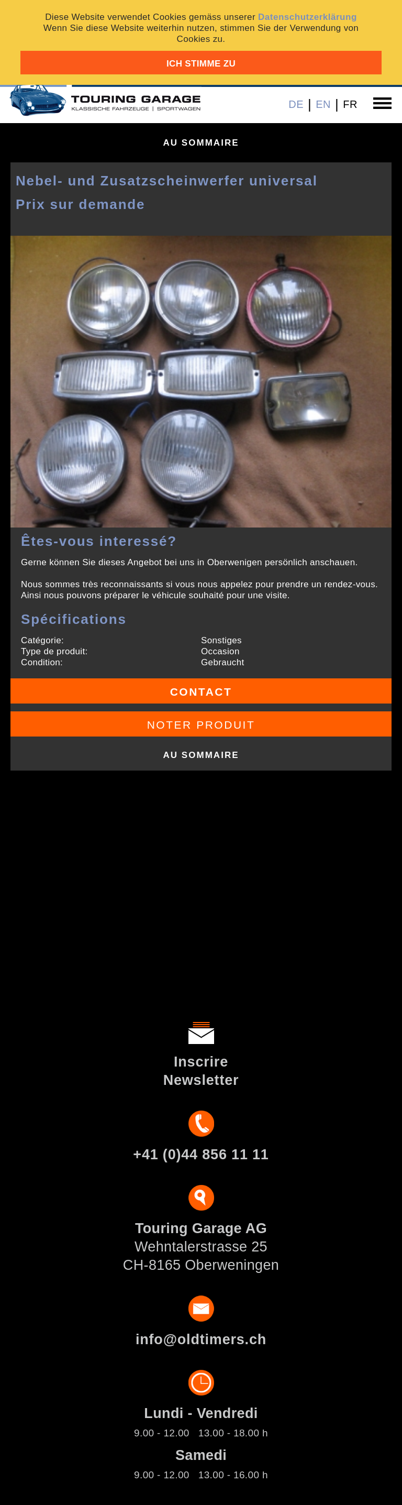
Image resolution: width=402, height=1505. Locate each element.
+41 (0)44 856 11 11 (201, 1154)
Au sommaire (201, 143)
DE (296, 104)
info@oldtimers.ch (201, 1339)
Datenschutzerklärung (307, 17)
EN (323, 104)
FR (350, 104)
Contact (201, 692)
